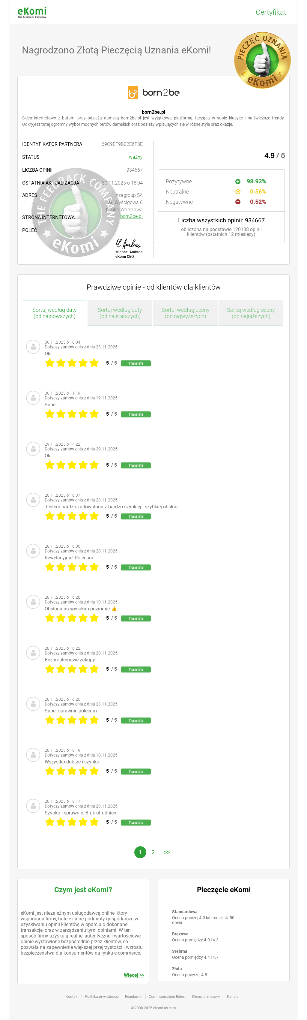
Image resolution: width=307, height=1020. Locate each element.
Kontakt (72, 996)
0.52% (250, 201)
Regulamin (133, 996)
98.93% (250, 181)
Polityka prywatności (102, 996)
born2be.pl (131, 216)
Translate (136, 363)
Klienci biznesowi (206, 996)
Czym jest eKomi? (83, 890)
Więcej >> (134, 975)
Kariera (233, 996)
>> (167, 852)
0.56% (250, 191)
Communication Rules (167, 996)
